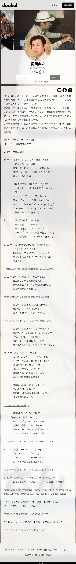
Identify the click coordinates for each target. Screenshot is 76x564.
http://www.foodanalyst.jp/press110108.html (30, 269)
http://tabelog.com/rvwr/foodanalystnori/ (25, 530)
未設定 (55, 77)
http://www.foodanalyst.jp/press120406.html (27, 321)
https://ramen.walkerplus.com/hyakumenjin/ (27, 297)
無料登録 (68, 5)
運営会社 (49, 555)
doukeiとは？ (10, 550)
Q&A (27, 550)
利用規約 (47, 550)
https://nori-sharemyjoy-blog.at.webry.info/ (26, 514)
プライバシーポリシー (62, 550)
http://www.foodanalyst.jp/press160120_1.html (29, 441)
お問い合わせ (36, 550)
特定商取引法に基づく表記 (33, 555)
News (20, 550)
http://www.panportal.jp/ (16, 405)
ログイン (55, 5)
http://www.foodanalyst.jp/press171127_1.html (29, 469)
